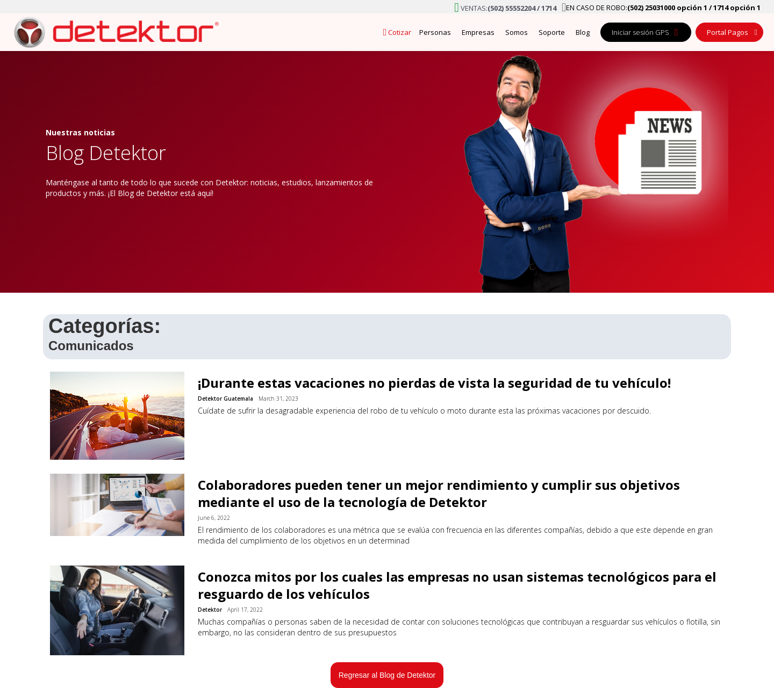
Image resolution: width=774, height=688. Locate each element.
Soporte (552, 32)
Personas (435, 32)
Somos (516, 32)
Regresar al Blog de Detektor (387, 675)
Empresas (478, 32)
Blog (583, 32)
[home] (113, 32)
